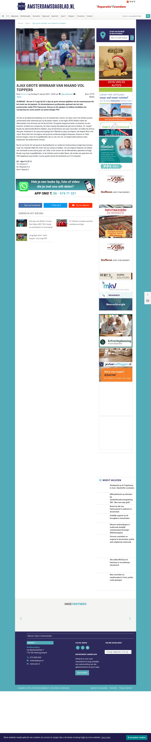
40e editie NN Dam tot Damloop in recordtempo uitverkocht (120, 613)
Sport (27, 23)
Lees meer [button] (106, 737)
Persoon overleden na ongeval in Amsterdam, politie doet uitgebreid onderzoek (122, 590)
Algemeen (14, 16)
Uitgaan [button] (71, 16)
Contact (89, 16)
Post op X (55, 205)
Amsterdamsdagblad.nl (51, 6)
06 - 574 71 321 (64, 193)
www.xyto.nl (35, 715)
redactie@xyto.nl (37, 711)
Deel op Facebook (30, 205)
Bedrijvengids (25, 16)
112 (7, 16)
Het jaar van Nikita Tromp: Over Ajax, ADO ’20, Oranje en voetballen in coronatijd (40, 224)
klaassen (69, 94)
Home (20, 23)
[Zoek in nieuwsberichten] (133, 16)
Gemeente (36, 16)
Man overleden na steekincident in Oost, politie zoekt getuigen (121, 628)
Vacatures (81, 16)
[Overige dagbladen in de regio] (118, 703)
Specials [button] (54, 16)
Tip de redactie (80, 205)
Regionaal (45, 16)
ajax (63, 94)
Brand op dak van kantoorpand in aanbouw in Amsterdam (121, 529)
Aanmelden (82, 723)
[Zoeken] (148, 16)
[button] (18, 669)
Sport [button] (63, 16)
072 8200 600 (35, 708)
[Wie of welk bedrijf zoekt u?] (119, 37)
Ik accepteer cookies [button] (137, 737)
